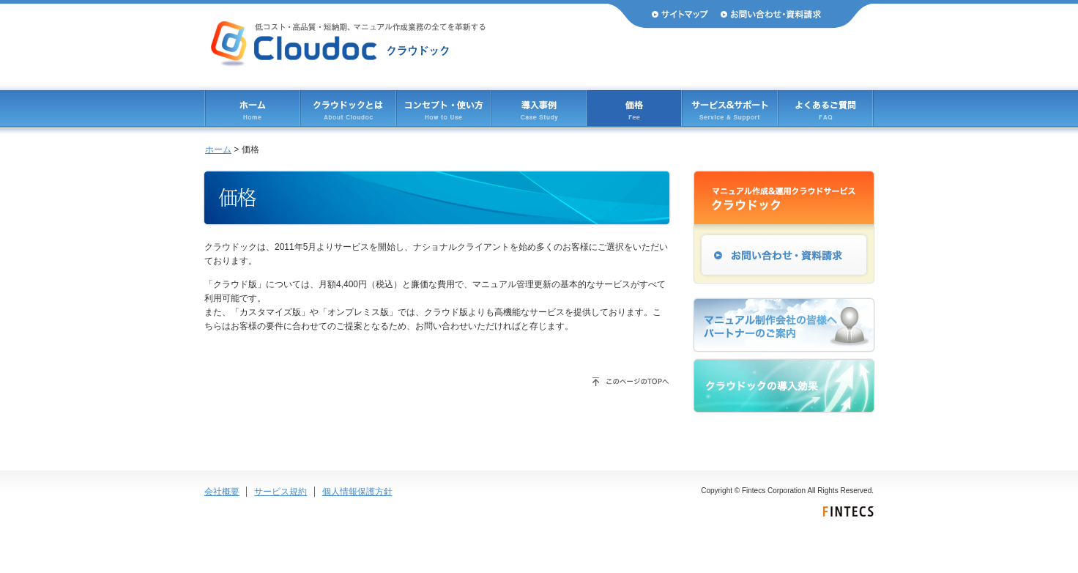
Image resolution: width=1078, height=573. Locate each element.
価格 (634, 108)
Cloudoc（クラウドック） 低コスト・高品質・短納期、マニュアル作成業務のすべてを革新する (348, 44)
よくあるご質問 (825, 108)
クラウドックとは (348, 108)
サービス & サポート (730, 108)
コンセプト (444, 108)
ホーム (253, 108)
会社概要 (221, 492)
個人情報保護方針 (357, 492)
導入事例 (539, 108)
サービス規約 (280, 492)
